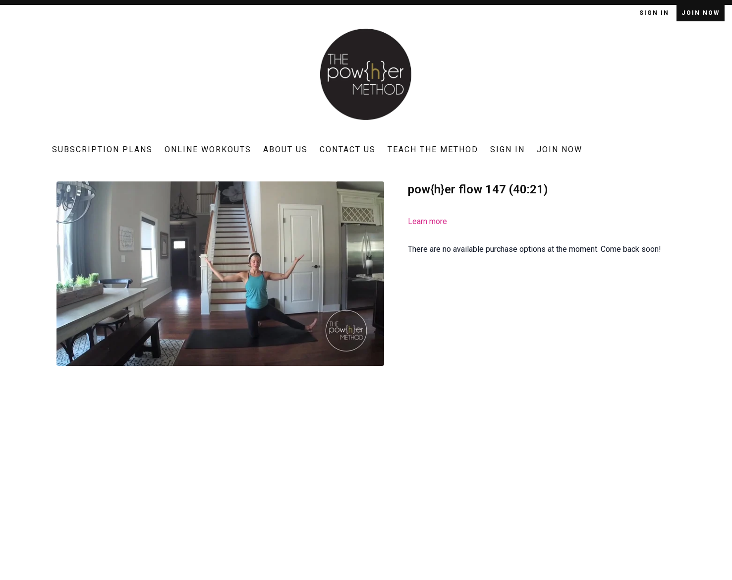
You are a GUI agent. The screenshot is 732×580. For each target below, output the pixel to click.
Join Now (700, 12)
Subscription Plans (102, 149)
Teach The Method (433, 149)
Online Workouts (208, 149)
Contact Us (348, 149)
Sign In (655, 12)
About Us (285, 149)
